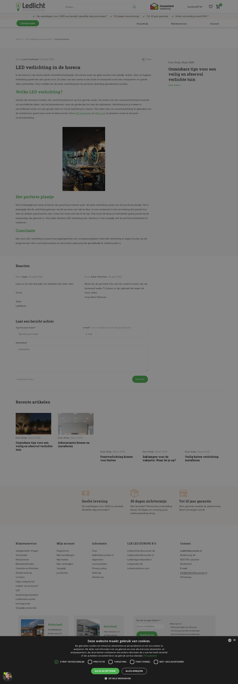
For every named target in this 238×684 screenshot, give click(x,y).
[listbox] (229, 640)
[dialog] (119, 660)
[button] (119, 678)
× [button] (234, 640)
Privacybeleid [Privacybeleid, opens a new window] (150, 655)
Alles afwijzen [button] (134, 671)
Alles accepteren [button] (105, 671)
